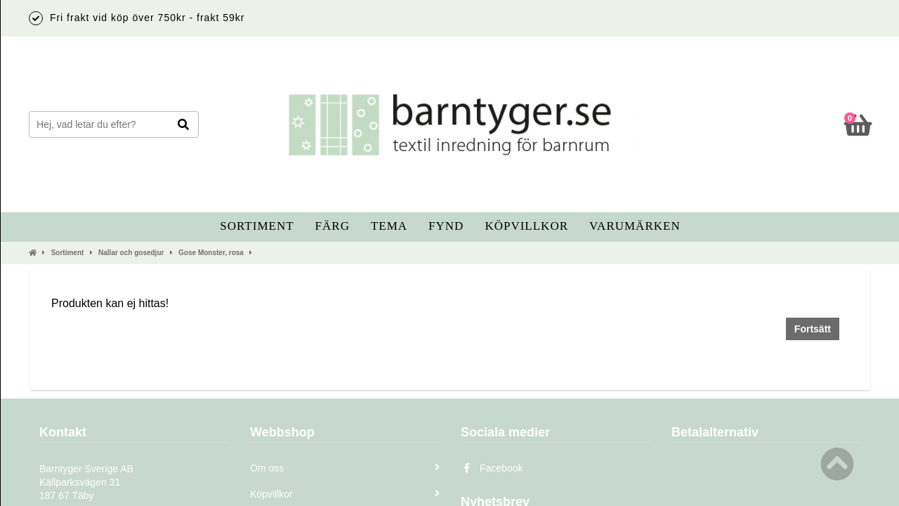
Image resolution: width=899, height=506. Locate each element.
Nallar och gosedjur (131, 253)
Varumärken (635, 226)
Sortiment (257, 226)
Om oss (345, 468)
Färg (332, 226)
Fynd (446, 226)
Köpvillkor (526, 226)
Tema (389, 226)
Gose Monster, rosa (211, 253)
